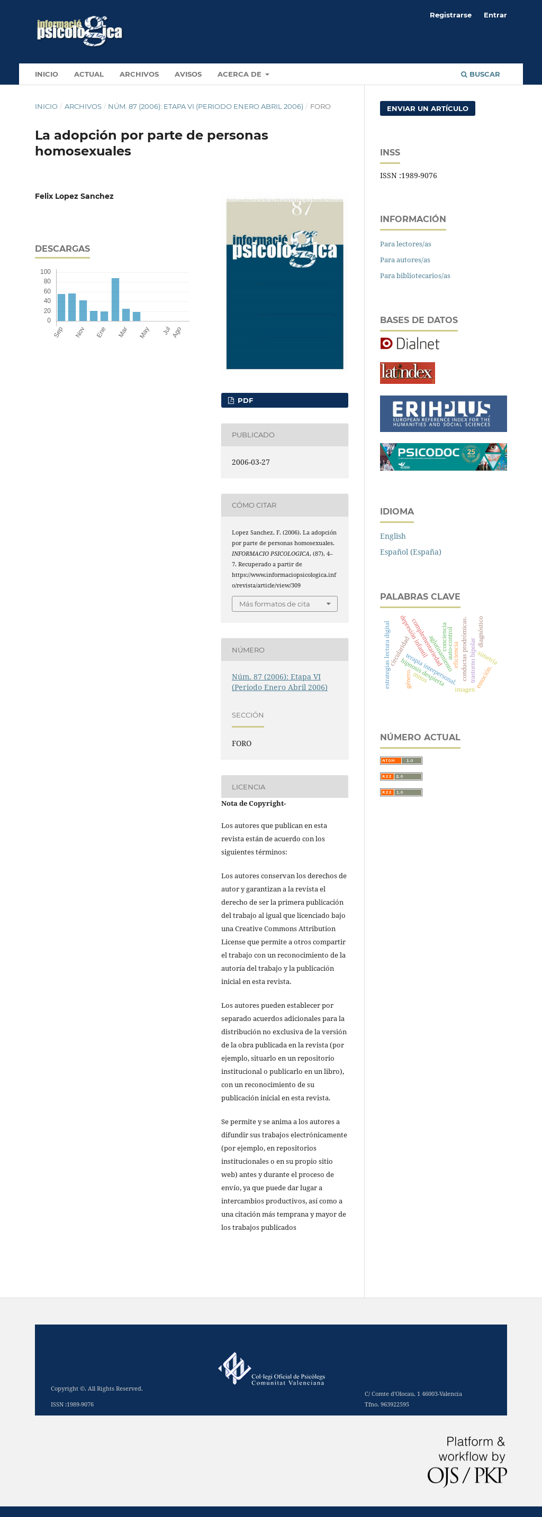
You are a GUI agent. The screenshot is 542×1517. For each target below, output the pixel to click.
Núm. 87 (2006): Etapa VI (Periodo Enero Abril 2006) (205, 106)
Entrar (495, 15)
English (393, 536)
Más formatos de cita (274, 604)
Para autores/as (405, 259)
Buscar (480, 74)
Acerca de (241, 74)
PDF (244, 400)
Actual (89, 74)
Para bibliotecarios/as (415, 275)
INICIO (46, 74)
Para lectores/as (405, 244)
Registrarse (451, 15)
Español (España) (410, 552)
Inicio (46, 106)
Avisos (188, 74)
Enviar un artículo (427, 108)
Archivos (139, 74)
